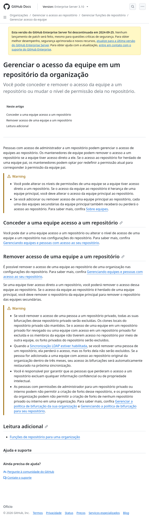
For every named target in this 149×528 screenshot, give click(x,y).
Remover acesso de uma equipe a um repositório (64, 256)
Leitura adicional (25, 426)
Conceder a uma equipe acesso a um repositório (63, 222)
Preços (81, 513)
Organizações (19, 15)
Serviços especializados (104, 513)
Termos (38, 513)
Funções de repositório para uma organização (45, 437)
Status (69, 513)
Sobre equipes (97, 209)
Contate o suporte (17, 478)
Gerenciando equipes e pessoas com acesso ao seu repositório (51, 243)
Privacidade (54, 513)
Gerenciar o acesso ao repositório (54, 15)
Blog (126, 513)
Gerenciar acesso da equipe (28, 19)
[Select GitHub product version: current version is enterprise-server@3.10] (65, 6)
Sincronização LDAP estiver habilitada (58, 346)
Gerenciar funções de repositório (104, 15)
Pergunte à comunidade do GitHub (28, 472)
